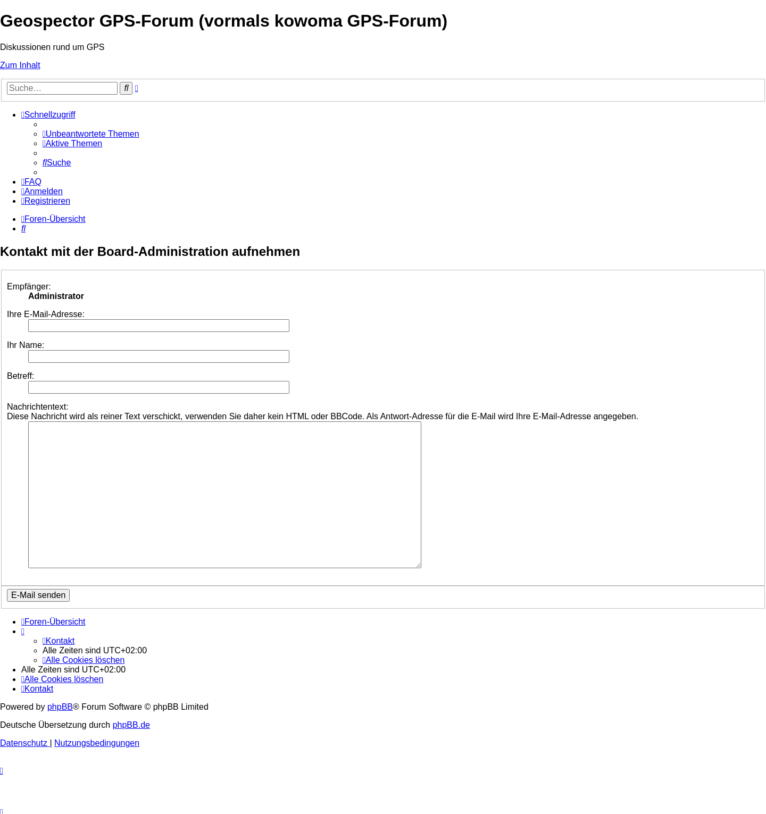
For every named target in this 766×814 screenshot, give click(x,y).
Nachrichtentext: (38, 406)
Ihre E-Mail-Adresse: (46, 314)
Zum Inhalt (20, 65)
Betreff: (20, 375)
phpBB (60, 694)
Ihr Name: (25, 345)
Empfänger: (29, 286)
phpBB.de (131, 712)
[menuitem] (91, 133)
